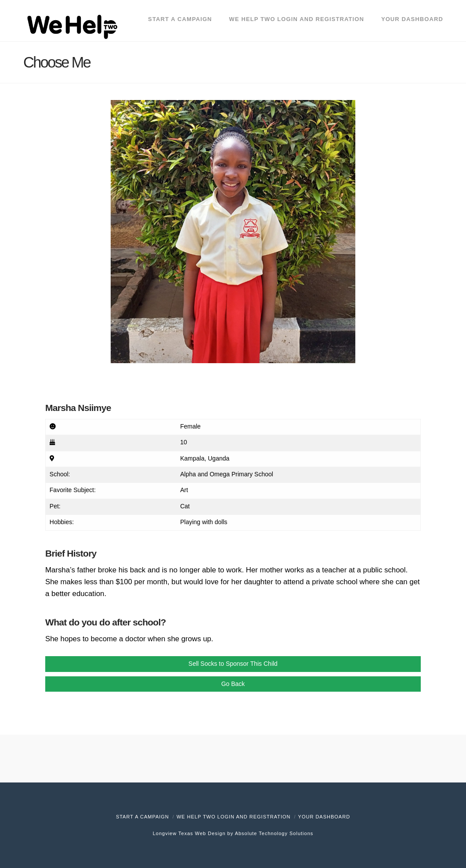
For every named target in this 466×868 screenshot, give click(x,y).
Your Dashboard (324, 816)
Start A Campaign (142, 816)
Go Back (233, 683)
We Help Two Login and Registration (234, 816)
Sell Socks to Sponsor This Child (233, 663)
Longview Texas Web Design (189, 833)
